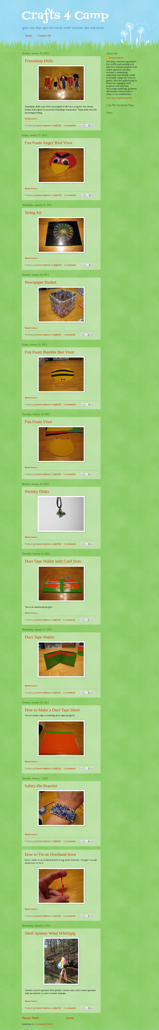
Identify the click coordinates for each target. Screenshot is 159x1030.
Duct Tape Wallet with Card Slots (53, 561)
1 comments (69, 335)
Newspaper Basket (40, 282)
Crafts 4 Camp (65, 16)
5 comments (70, 1008)
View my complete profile (119, 98)
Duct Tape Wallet (39, 637)
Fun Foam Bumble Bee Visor (49, 352)
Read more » (31, 119)
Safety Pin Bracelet (41, 785)
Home (28, 35)
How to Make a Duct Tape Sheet (52, 710)
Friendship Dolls (39, 60)
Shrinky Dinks (37, 491)
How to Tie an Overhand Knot (50, 854)
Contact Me (44, 35)
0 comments (70, 125)
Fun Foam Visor (38, 421)
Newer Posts (30, 1018)
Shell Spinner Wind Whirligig (50, 933)
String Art (33, 212)
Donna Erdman (43, 125)
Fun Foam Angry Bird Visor (48, 142)
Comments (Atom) (44, 1024)
